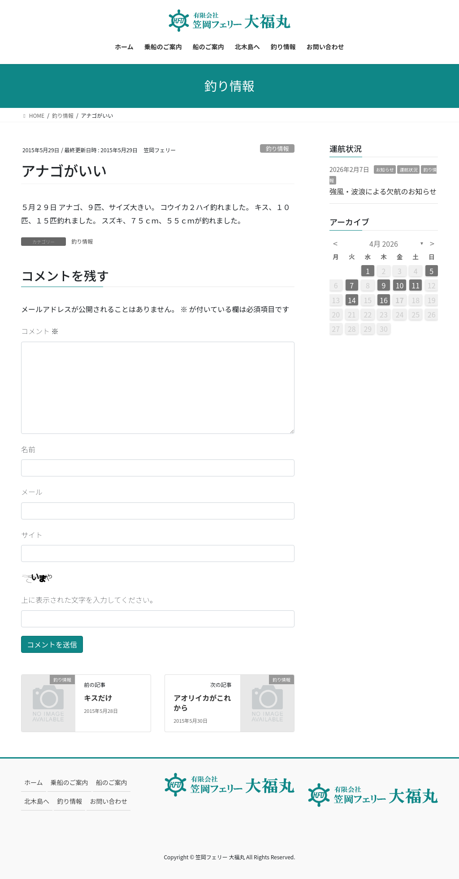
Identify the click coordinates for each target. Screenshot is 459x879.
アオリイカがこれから (202, 702)
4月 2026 (383, 243)
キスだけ (98, 697)
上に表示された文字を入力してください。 (89, 599)
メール (32, 491)
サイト (32, 534)
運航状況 (408, 169)
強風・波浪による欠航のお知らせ (383, 191)
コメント (40, 331)
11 (415, 285)
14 (352, 300)
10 (400, 285)
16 (384, 300)
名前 (28, 449)
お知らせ (385, 169)
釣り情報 (277, 148)
